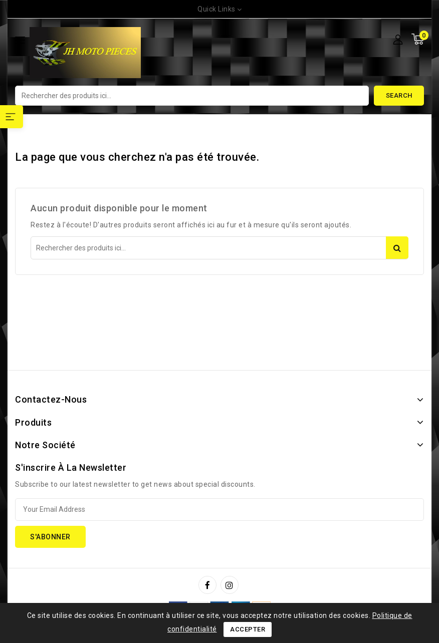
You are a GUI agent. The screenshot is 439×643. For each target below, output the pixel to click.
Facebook (208, 585)
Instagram (231, 585)
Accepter (247, 629)
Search (399, 95)
